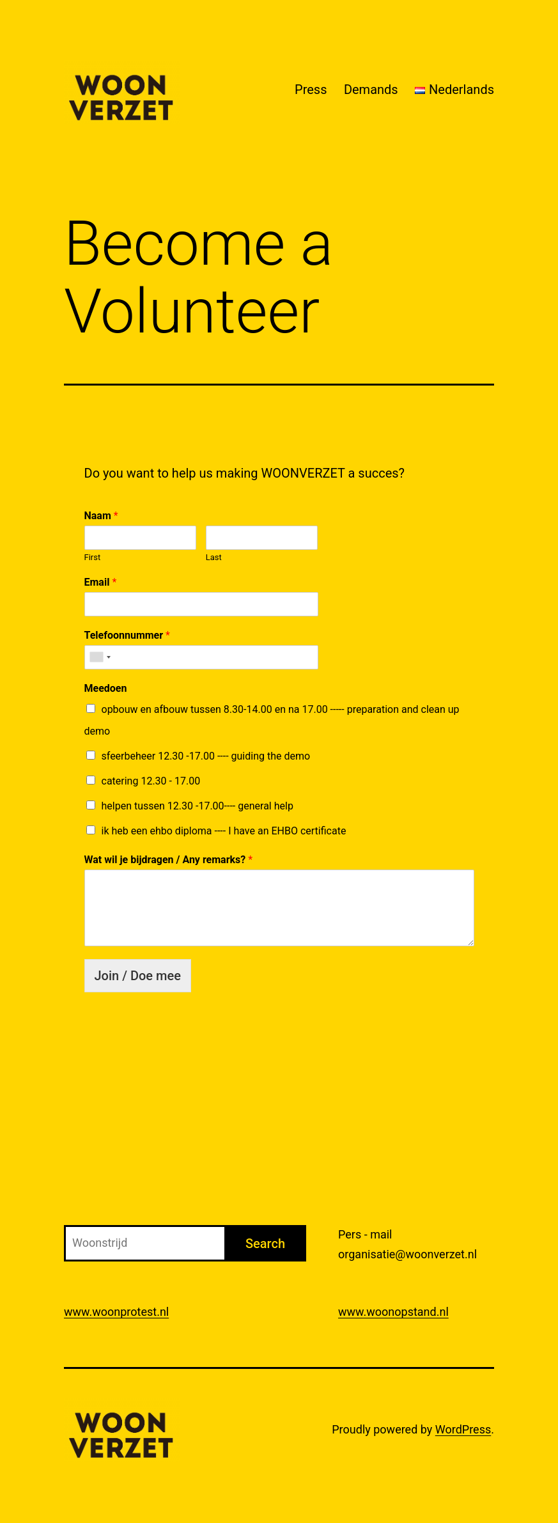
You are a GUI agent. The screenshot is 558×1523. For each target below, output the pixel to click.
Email (100, 582)
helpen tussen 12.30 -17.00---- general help (197, 806)
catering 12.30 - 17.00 (151, 781)
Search (265, 1243)
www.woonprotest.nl (116, 1311)
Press (311, 89)
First (92, 557)
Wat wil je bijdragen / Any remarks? (168, 860)
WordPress (463, 1429)
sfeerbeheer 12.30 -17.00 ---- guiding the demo (206, 756)
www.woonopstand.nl (393, 1311)
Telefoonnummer (127, 635)
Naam (101, 516)
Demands (371, 89)
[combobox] (99, 657)
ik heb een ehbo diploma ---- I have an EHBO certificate (224, 831)
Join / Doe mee (138, 975)
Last (214, 557)
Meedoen (105, 688)
